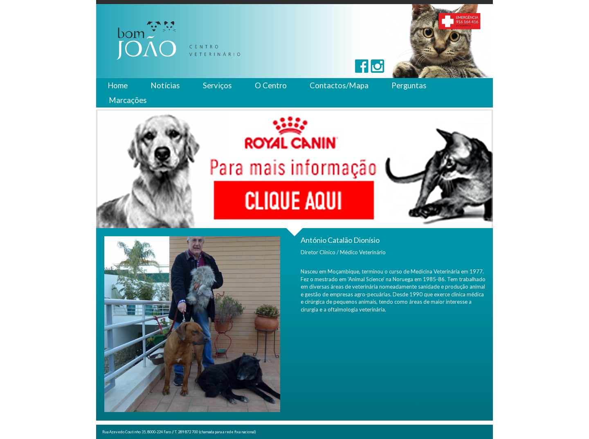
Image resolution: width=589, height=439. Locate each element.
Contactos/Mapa (339, 85)
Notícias (165, 85)
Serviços (217, 85)
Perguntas (409, 85)
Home (118, 85)
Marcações (128, 100)
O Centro (271, 85)
